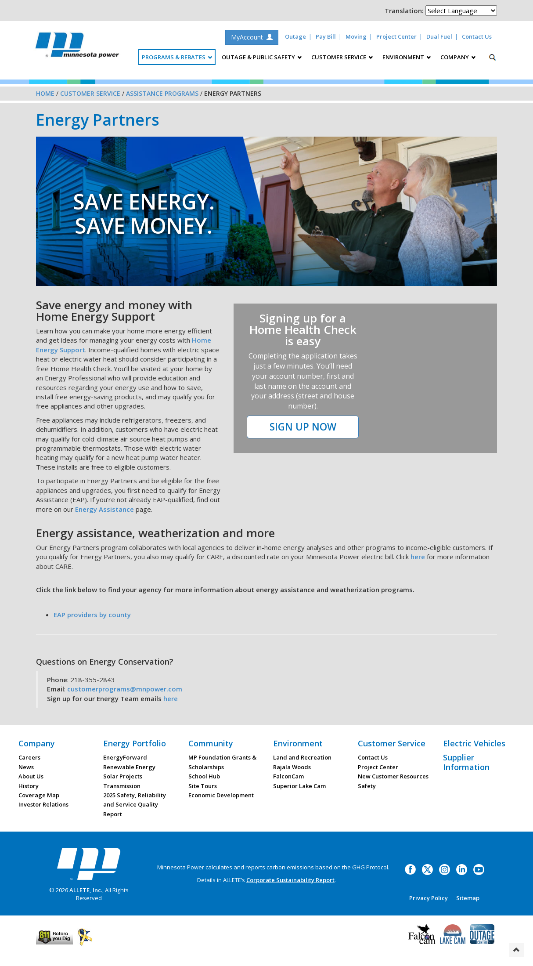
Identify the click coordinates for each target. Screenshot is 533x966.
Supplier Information (466, 762)
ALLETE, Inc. (85, 890)
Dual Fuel (439, 36)
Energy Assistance (104, 509)
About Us (30, 776)
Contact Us (477, 36)
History (28, 786)
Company (36, 743)
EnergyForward (125, 757)
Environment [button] (406, 57)
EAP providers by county (92, 614)
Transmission (121, 786)
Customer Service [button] (342, 57)
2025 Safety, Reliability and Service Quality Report (134, 804)
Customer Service (90, 93)
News (26, 767)
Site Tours (202, 786)
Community (210, 743)
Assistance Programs (162, 93)
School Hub (204, 776)
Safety (367, 786)
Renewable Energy (129, 767)
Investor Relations (43, 804)
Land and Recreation (302, 757)
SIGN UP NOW (303, 427)
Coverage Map (38, 795)
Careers (29, 757)
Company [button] (457, 57)
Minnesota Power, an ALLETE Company (77, 47)
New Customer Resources (393, 776)
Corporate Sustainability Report (290, 880)
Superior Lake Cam (299, 786)
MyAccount (252, 37)
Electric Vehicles (474, 743)
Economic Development (221, 795)
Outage (295, 36)
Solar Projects (122, 776)
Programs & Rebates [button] (177, 57)
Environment (298, 743)
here (418, 556)
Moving (356, 36)
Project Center (396, 36)
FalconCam (288, 776)
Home (45, 93)
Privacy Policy (428, 898)
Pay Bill (326, 36)
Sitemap (467, 898)
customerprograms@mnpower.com (124, 688)
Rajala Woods (292, 767)
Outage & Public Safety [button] (262, 57)
